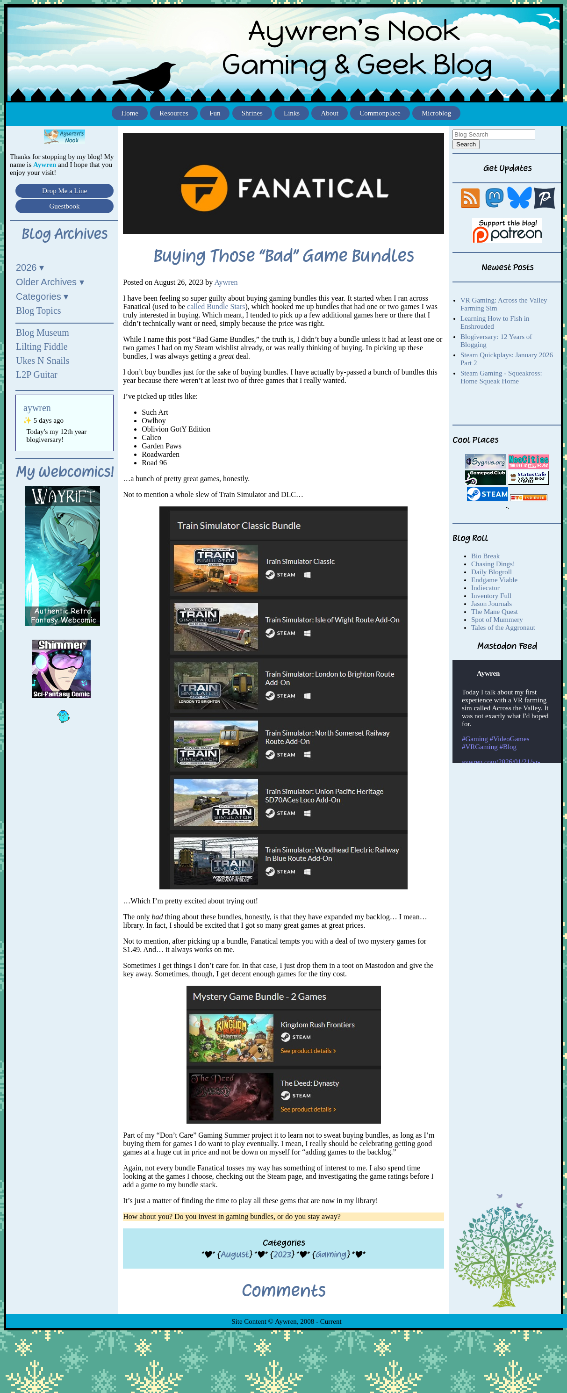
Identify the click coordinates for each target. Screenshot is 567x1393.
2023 (282, 1254)
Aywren (225, 282)
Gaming (331, 1254)
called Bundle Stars (216, 306)
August (235, 1254)
